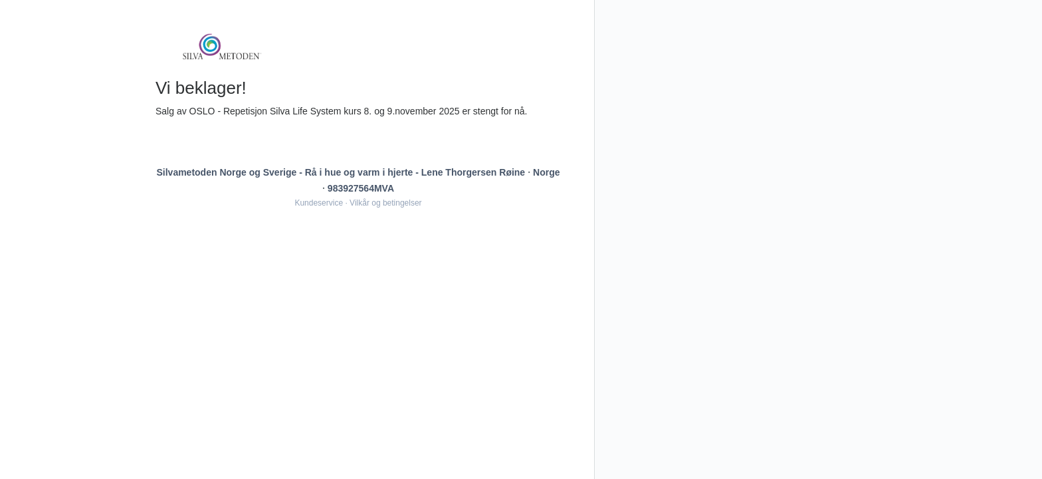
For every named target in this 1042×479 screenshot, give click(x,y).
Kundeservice (318, 203)
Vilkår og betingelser (386, 203)
